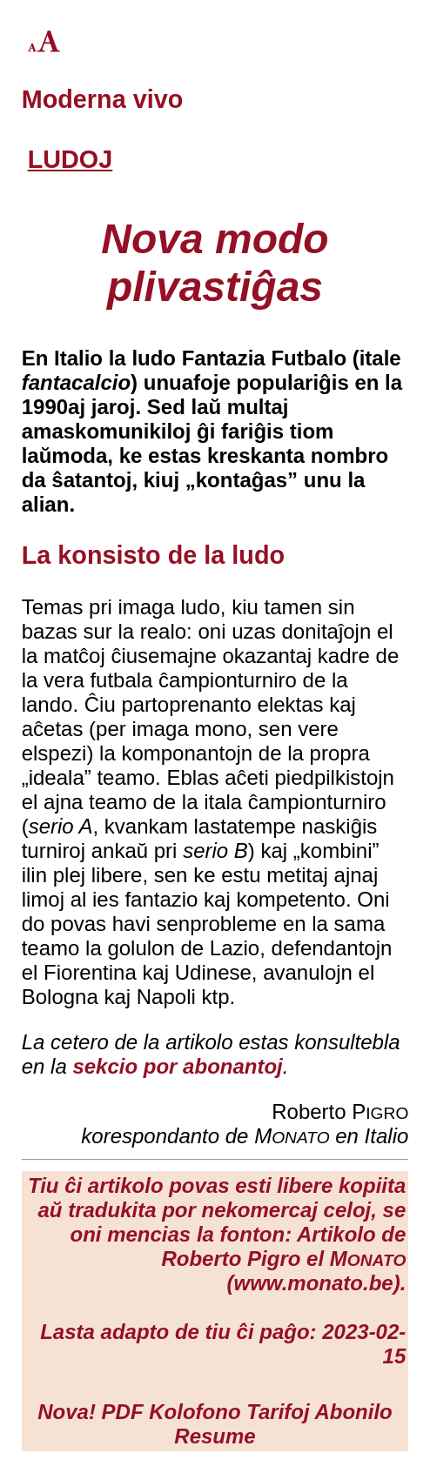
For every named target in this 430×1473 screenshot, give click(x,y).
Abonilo (353, 1411)
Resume (214, 1436)
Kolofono (194, 1411)
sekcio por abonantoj (177, 1066)
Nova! (66, 1411)
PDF (123, 1411)
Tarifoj (277, 1411)
